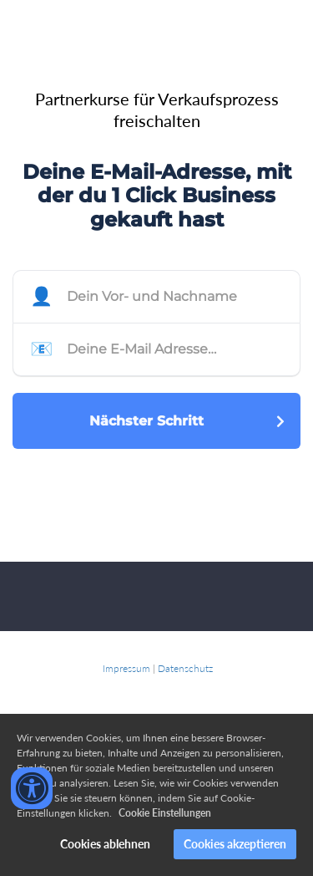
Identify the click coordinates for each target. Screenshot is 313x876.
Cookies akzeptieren (235, 844)
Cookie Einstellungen (165, 813)
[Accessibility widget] (32, 788)
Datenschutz (185, 668)
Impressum (126, 668)
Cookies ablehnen (105, 844)
